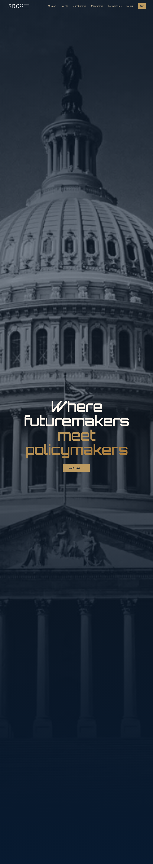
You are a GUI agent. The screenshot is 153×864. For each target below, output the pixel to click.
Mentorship (97, 5)
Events (64, 5)
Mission (52, 5)
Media (129, 5)
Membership (79, 5)
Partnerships (115, 5)
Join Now (76, 468)
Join (142, 5)
